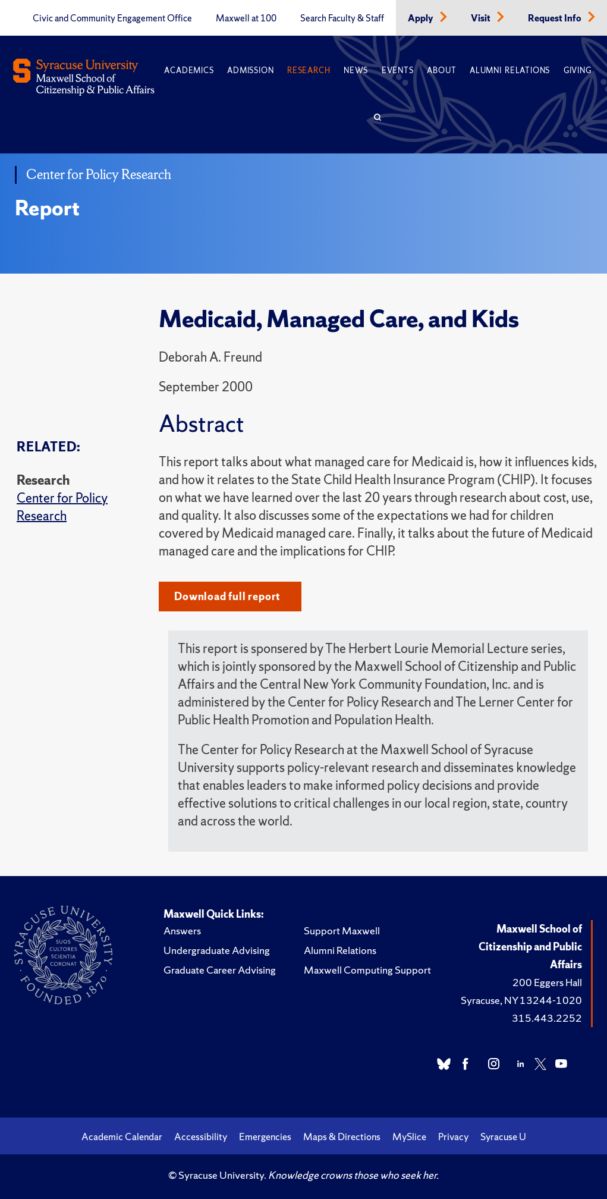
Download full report (227, 596)
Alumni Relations (510, 70)
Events (398, 70)
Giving (578, 70)
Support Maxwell (342, 930)
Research (308, 70)
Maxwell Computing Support (367, 970)
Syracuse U (503, 1136)
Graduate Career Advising (219, 970)
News (356, 70)
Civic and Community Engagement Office (112, 18)
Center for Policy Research (62, 507)
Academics (188, 70)
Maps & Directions (341, 1136)
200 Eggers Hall (547, 982)
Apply (421, 18)
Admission (250, 70)
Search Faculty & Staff (342, 18)
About (441, 70)
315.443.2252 (547, 1018)
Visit (481, 18)
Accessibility (200, 1136)
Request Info (555, 18)
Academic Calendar (121, 1136)
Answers (182, 930)
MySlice (409, 1136)
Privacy (453, 1136)
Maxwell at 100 (246, 18)
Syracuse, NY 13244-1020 (521, 1000)
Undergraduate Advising (216, 950)
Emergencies (265, 1136)
